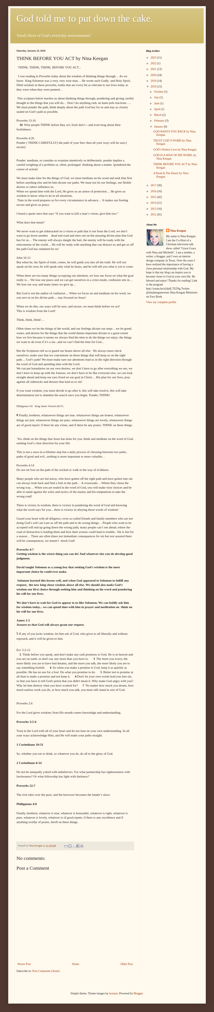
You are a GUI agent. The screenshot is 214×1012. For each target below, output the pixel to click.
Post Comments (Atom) (46, 971)
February (159, 120)
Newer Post (24, 964)
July (156, 97)
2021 (154, 69)
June (157, 103)
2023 (154, 57)
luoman (113, 993)
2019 (154, 80)
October (159, 91)
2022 (154, 63)
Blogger (138, 993)
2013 (154, 208)
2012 (154, 214)
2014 (154, 202)
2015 (154, 197)
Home (75, 964)
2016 (154, 191)
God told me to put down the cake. (84, 18)
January (159, 126)
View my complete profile (161, 302)
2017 (154, 185)
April (157, 109)
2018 (154, 86)
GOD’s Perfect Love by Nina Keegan (175, 149)
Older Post (127, 964)
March (158, 114)
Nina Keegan (178, 230)
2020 (154, 75)
